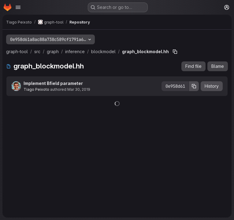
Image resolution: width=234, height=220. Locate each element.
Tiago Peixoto (36, 89)
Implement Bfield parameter (53, 83)
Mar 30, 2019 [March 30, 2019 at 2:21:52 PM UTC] (78, 89)
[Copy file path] (175, 52)
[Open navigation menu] (18, 7)
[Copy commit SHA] (194, 86)
